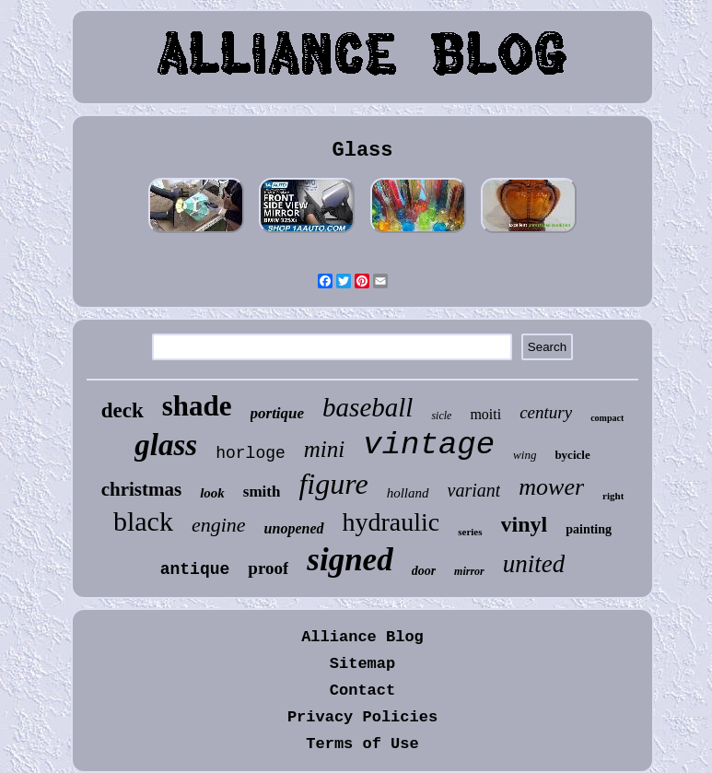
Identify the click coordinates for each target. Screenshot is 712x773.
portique (278, 413)
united (534, 564)
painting (589, 529)
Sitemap (362, 664)
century (545, 412)
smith (262, 491)
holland (408, 493)
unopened (294, 528)
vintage (429, 445)
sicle (441, 415)
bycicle (571, 455)
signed (349, 560)
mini (324, 449)
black (143, 521)
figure (333, 483)
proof (268, 568)
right (613, 495)
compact (607, 418)
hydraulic (391, 522)
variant (474, 490)
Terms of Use (362, 744)
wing (524, 455)
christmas (141, 489)
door (424, 571)
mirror (469, 571)
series (470, 531)
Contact (362, 690)
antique (195, 569)
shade (197, 406)
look (212, 493)
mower (551, 487)
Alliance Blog (362, 637)
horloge (251, 453)
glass (165, 445)
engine (219, 524)
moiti (485, 414)
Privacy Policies (362, 717)
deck (122, 410)
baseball (367, 407)
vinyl (524, 524)
